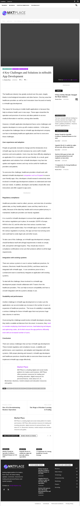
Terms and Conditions (57, 503)
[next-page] (50, 436)
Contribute (3, 1)
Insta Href (57, 140)
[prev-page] (48, 436)
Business (15, 69)
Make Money (58, 471)
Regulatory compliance (38, 388)
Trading (4, 5)
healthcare (23, 69)
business (12, 5)
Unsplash (74, 79)
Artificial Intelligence (60, 115)
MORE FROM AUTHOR (28, 436)
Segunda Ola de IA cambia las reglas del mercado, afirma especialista (43, 481)
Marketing (58, 481)
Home (3, 21)
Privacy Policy (69, 503)
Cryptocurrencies (23, 5)
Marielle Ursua (67, 79)
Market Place (7, 79)
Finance (57, 484)
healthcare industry (18, 388)
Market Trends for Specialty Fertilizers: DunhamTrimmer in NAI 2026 (65, 136)
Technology (35, 5)
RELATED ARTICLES (11, 436)
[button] (76, 5)
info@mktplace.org (15, 485)
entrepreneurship (59, 478)
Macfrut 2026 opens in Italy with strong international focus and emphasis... (44, 490)
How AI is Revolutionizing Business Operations (11, 409)
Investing (57, 487)
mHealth (28, 388)
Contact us (9, 1)
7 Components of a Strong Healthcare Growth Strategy (43, 453)
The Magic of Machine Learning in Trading (40, 409)
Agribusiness (6, 449)
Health (9, 388)
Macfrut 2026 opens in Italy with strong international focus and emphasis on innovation (64, 156)
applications (9, 21)
